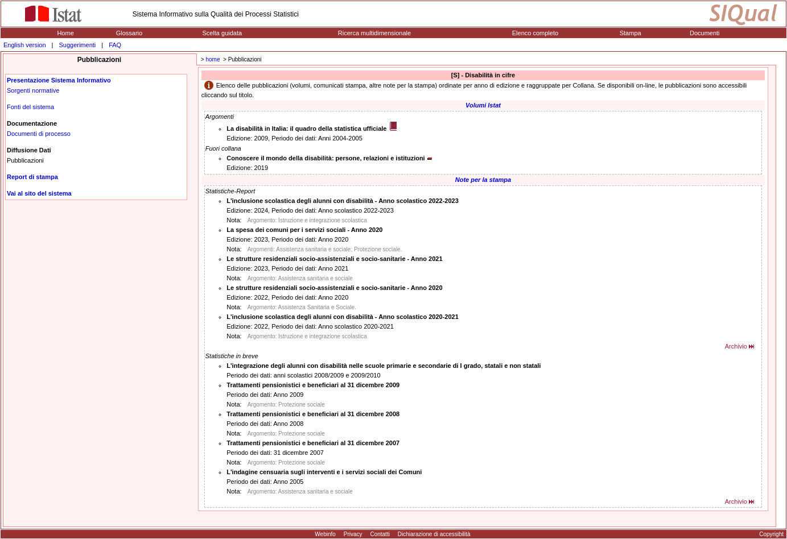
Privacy (353, 534)
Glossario (129, 33)
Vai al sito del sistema (39, 193)
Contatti (379, 534)
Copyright (771, 534)
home (212, 59)
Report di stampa (32, 176)
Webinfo (325, 534)
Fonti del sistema (30, 106)
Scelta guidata (222, 33)
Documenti (705, 33)
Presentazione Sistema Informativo (59, 80)
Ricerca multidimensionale (374, 33)
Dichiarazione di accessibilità (434, 534)
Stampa (630, 33)
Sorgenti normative (33, 90)
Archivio (736, 346)
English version (24, 45)
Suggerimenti (77, 45)
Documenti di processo (39, 133)
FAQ (115, 45)
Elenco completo (535, 33)
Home (65, 33)
